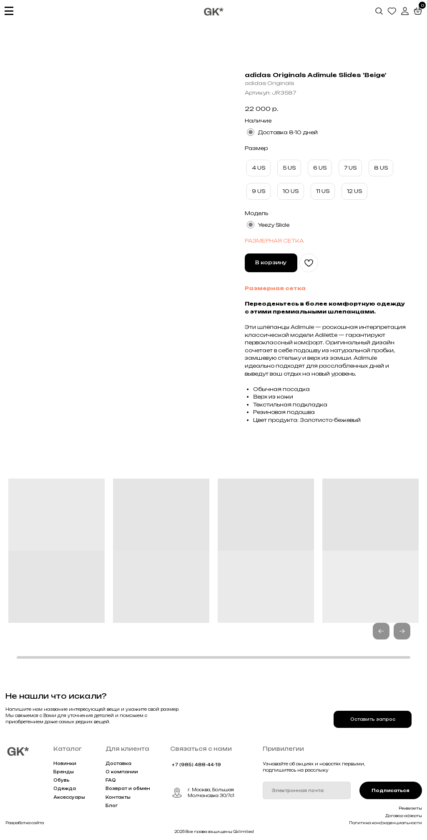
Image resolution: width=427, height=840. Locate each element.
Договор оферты (403, 816)
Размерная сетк (273, 288)
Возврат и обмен (127, 788)
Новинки (64, 763)
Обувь (61, 779)
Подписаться (390, 790)
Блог (111, 805)
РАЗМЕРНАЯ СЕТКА (274, 241)
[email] (307, 791)
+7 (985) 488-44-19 (196, 764)
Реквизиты (410, 808)
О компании (121, 771)
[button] (402, 631)
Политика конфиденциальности (385, 823)
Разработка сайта (24, 823)
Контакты (118, 797)
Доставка (118, 763)
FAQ (110, 779)
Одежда (64, 788)
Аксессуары (69, 797)
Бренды (63, 771)
